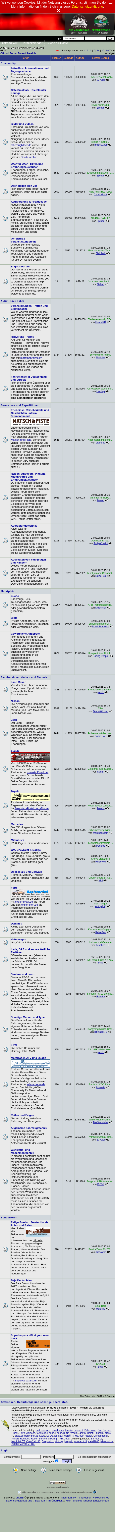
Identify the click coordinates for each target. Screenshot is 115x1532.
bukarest (78, 1430)
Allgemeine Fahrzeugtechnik (29, 1127)
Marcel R (69, 1435)
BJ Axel (101, 79)
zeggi (67, 1438)
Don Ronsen (104, 1430)
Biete (14, 617)
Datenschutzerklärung (19, 1500)
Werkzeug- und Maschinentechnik (22, 1151)
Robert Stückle (39, 1438)
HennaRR (100, 322)
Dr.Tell (100, 1184)
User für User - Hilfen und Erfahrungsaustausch (27, 165)
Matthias (100, 357)
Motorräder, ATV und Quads (28, 1057)
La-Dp (49, 1435)
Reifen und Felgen (22, 1115)
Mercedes (17, 824)
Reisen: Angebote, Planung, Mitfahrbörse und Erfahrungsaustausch (28, 476)
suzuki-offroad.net (37, 772)
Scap (100, 962)
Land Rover (18, 682)
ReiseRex (100, 576)
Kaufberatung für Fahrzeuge (29, 201)
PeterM (101, 808)
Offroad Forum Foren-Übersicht (18, 53)
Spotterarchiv (29, 157)
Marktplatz (8, 591)
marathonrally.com (31, 357)
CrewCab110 (33, 1441)
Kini (101, 880)
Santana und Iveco (23, 974)
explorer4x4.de (24, 901)
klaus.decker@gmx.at (26, 1435)
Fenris (50, 1433)
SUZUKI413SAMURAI (23, 1444)
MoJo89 (79, 1435)
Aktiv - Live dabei (12, 301)
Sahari (100, 284)
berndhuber (58, 1430)
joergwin (68, 1441)
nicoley (88, 1435)
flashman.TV (68, 1497)
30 (102, 50)
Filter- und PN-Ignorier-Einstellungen (87, 1500)
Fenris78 (60, 1433)
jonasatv (100, 1087)
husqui (99, 1433)
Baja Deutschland (22, 1280)
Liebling (101, 391)
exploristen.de (29, 904)
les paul (58, 1435)
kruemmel (100, 607)
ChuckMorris (100, 194)
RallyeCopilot (101, 543)
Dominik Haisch (100, 626)
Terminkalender (32, 43)
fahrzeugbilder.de (21, 145)
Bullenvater (90, 1430)
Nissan (15, 700)
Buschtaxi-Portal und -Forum (32, 808)
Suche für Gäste (57, 43)
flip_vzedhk (72, 1433)
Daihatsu (16, 923)
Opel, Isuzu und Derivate (26, 871)
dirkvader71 (100, 1032)
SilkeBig (52, 1438)
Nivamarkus (107, 1441)
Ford (14, 887)
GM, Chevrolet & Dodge (26, 849)
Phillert (15, 1438)
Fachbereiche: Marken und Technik (24, 677)
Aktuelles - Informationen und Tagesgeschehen (30, 70)
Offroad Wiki (10, 43)
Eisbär (14, 1433)
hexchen (100, 945)
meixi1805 (93, 1441)
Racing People (100, 656)
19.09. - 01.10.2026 (79, 31)
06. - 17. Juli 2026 (101, 31)
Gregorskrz (48, 1441)
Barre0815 (96, 1438)
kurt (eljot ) (100, 906)
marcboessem (100, 833)
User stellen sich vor (24, 185)
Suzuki (15, 750)
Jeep (14, 719)
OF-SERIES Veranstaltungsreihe (23, 240)
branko (69, 1430)
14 (98, 50)
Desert (100, 500)
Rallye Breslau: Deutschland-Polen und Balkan (29, 1224)
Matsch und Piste (21, 439)
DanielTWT (101, 736)
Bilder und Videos (22, 123)
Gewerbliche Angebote (25, 633)
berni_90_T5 (18, 1441)
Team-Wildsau (100, 711)
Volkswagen (18, 939)
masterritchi (80, 1441)
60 (107, 50)
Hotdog (59, 1441)
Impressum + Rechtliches (94, 1497)
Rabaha (100, 996)
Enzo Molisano (27, 1433)
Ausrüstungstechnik (24, 525)
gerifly (82, 1433)
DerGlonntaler (100, 1122)
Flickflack (101, 253)
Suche (15, 595)
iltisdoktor (101, 1252)
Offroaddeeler (101, 1435)
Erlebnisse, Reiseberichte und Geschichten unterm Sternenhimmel (30, 413)
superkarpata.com (26, 1380)
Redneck (25, 1438)
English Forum (20, 266)
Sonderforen (9, 1217)
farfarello (41, 1433)
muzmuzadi (101, 144)
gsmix (101, 692)
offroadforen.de (36, 1084)
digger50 (100, 442)
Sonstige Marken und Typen (28, 1017)
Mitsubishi (17, 840)
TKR (60, 1438)
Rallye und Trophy (22, 336)
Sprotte (101, 107)
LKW (14, 1045)
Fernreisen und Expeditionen (20, 405)
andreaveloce (43, 1430)
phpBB (20, 1497)
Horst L (91, 1433)
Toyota (15, 791)
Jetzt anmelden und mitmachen (22, 48)
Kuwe (42, 1435)
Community (8, 63)
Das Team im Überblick (49, 1500)
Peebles (100, 845)
